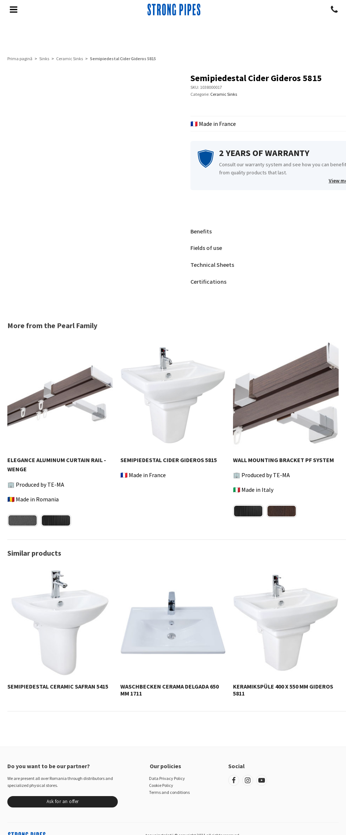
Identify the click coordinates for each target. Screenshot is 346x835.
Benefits (201, 231)
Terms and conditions (169, 792)
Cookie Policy (161, 785)
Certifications (208, 281)
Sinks (44, 58)
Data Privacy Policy (167, 778)
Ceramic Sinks (69, 58)
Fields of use (206, 247)
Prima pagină (19, 58)
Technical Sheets (212, 264)
